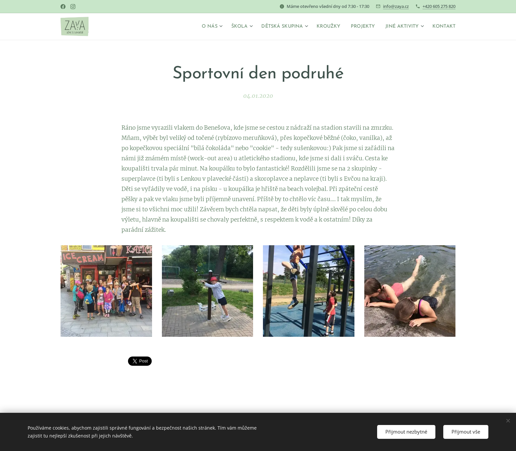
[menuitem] (190, 26)
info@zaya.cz (396, 6)
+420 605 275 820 (439, 6)
